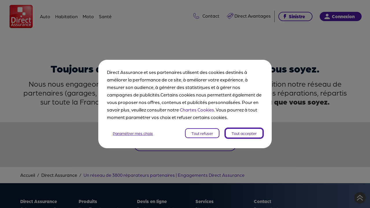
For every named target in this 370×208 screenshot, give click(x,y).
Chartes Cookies (197, 109)
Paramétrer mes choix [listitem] (133, 133)
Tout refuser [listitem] (202, 133)
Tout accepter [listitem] (244, 133)
